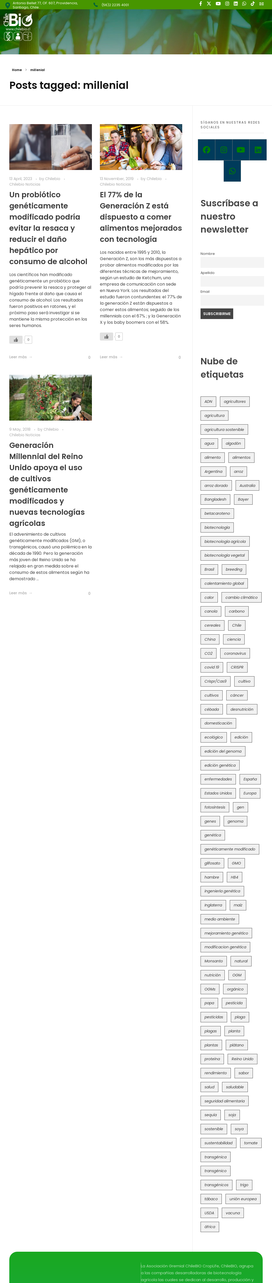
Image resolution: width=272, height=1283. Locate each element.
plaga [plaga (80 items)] (240, 1017)
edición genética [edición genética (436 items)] (220, 765)
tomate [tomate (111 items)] (251, 1143)
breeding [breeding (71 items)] (234, 569)
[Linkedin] (258, 149)
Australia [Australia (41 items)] (247, 485)
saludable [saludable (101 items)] (235, 1087)
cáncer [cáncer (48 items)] (237, 695)
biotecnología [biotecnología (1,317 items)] (217, 527)
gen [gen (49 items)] (240, 807)
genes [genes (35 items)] (210, 821)
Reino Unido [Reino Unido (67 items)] (242, 1059)
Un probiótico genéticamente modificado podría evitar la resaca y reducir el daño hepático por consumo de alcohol (48, 228)
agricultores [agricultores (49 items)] (235, 401)
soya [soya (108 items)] (239, 1129)
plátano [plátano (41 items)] (237, 1045)
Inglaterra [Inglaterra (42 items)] (213, 905)
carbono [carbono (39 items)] (237, 611)
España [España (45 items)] (250, 779)
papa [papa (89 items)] (209, 1003)
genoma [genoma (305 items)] (235, 821)
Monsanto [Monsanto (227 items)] (214, 961)
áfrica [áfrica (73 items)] (210, 1226)
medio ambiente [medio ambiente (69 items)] (220, 919)
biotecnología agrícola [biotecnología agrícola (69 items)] (225, 541)
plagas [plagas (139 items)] (211, 1031)
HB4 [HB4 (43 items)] (234, 877)
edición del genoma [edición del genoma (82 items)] (223, 751)
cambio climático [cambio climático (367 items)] (242, 597)
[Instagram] (223, 149)
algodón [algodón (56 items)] (233, 443)
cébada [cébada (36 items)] (212, 709)
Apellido (208, 272)
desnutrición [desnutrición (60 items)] (242, 709)
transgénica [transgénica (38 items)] (216, 1157)
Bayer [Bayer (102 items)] (243, 499)
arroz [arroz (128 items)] (238, 471)
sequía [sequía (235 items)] (211, 1115)
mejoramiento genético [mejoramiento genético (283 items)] (226, 933)
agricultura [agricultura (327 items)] (214, 415)
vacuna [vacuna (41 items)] (233, 1213)
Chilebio (53, 178)
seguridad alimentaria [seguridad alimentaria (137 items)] (225, 1101)
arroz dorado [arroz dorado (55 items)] (216, 485)
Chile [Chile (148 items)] (236, 625)
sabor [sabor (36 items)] (244, 1073)
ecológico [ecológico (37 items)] (214, 737)
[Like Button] (16, 340)
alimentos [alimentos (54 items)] (241, 457)
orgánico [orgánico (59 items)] (235, 989)
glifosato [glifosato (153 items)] (212, 863)
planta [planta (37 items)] (234, 1031)
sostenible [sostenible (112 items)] (214, 1129)
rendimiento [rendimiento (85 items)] (216, 1073)
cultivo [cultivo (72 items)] (244, 681)
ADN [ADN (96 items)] (208, 401)
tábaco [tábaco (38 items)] (211, 1199)
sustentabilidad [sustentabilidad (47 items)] (218, 1143)
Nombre (208, 253)
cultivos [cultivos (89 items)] (212, 695)
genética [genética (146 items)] (213, 835)
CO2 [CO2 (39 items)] (208, 653)
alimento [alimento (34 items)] (213, 457)
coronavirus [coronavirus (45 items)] (235, 653)
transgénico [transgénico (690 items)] (216, 1170)
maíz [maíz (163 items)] (238, 905)
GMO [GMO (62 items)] (236, 863)
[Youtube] (241, 149)
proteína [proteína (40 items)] (212, 1059)
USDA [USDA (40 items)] (209, 1213)
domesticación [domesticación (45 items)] (218, 723)
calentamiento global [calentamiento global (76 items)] (224, 583)
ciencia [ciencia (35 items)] (234, 639)
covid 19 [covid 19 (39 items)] (212, 667)
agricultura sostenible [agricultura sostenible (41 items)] (224, 429)
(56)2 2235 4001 (115, 4)
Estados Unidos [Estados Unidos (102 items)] (218, 793)
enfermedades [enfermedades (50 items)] (218, 779)
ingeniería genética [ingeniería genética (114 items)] (222, 891)
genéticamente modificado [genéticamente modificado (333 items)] (230, 849)
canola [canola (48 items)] (211, 611)
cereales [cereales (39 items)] (212, 625)
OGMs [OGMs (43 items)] (210, 989)
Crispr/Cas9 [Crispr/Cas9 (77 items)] (216, 681)
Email (205, 291)
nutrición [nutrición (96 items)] (213, 975)
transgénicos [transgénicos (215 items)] (216, 1185)
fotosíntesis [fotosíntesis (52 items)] (215, 807)
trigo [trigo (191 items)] (244, 1185)
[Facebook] (206, 149)
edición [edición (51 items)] (241, 737)
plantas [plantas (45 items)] (211, 1045)
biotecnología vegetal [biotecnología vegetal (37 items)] (225, 555)
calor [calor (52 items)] (209, 597)
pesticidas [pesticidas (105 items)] (214, 1017)
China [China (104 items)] (210, 639)
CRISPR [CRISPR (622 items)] (237, 667)
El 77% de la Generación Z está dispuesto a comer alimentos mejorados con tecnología (141, 217)
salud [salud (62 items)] (209, 1087)
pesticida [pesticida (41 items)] (234, 1003)
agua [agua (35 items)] (209, 443)
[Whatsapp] (232, 171)
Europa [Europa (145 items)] (250, 793)
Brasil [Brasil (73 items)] (209, 569)
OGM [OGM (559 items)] (236, 975)
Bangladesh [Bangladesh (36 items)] (215, 499)
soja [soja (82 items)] (232, 1115)
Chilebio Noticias (24, 184)
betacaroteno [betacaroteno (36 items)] (217, 513)
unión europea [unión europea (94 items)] (243, 1199)
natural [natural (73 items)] (241, 961)
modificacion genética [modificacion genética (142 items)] (225, 947)
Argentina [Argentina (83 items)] (213, 471)
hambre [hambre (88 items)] (212, 877)
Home (17, 70)
